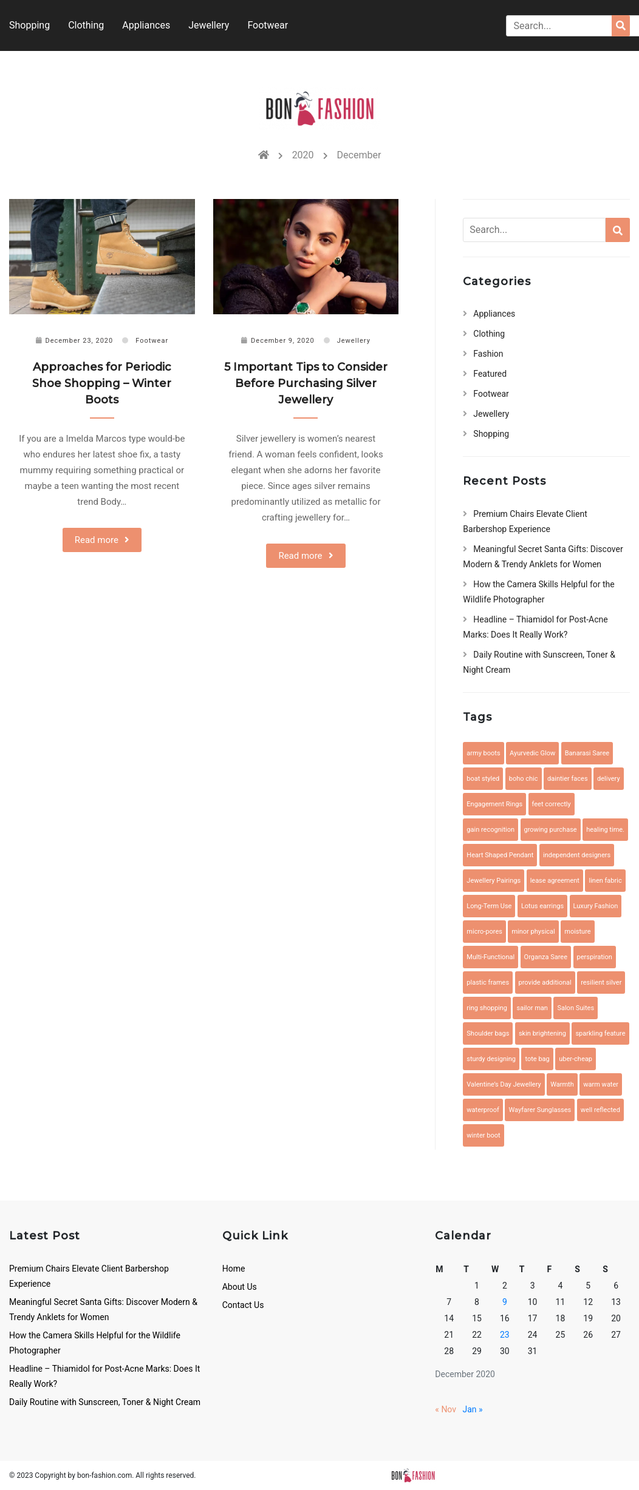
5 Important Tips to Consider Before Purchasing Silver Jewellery (306, 383)
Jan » (473, 1409)
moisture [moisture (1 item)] (577, 931)
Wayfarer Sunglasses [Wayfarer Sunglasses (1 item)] (539, 1110)
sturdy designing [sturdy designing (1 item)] (491, 1059)
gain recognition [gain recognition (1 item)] (490, 830)
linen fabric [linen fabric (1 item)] (605, 881)
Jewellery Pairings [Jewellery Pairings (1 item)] (493, 881)
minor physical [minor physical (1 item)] (533, 931)
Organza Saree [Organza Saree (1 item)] (545, 957)
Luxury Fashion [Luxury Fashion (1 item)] (595, 906)
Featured (490, 374)
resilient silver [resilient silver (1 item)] (601, 982)
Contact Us (243, 1305)
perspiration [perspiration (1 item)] (594, 957)
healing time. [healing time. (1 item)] (605, 830)
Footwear (267, 25)
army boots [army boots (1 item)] (483, 753)
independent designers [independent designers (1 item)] (576, 855)
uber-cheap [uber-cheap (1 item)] (575, 1059)
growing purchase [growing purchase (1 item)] (550, 830)
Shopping (29, 25)
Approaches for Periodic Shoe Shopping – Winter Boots (101, 383)
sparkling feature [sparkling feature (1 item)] (600, 1033)
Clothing (86, 25)
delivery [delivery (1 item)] (608, 779)
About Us (239, 1287)
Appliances (146, 25)
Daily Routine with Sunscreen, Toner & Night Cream (104, 1402)
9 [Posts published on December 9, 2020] (504, 1302)
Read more (96, 539)
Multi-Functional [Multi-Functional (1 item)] (490, 957)
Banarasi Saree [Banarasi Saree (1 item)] (587, 753)
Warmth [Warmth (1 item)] (562, 1084)
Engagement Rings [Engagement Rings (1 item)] (494, 804)
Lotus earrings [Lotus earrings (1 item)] (542, 906)
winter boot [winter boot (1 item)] (483, 1135)
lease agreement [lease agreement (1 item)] (554, 881)
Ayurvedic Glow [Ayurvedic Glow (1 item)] (532, 753)
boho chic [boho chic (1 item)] (523, 779)
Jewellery (208, 25)
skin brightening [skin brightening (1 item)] (542, 1033)
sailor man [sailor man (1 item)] (531, 1008)
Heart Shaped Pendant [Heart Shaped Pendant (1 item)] (499, 855)
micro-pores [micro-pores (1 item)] (484, 931)
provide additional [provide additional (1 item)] (545, 982)
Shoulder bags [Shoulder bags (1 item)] (487, 1033)
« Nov (445, 1409)
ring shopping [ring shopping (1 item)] (486, 1008)
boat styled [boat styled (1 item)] (482, 779)
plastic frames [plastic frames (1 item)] (487, 982)
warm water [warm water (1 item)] (600, 1084)
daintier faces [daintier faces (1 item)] (567, 779)
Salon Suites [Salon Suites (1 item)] (575, 1008)
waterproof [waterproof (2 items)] (482, 1110)
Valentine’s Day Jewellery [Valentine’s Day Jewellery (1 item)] (503, 1084)
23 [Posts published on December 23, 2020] (505, 1335)
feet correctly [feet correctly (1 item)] (551, 804)
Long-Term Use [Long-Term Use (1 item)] (488, 906)
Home (233, 1268)
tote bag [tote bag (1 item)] (537, 1059)
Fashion (488, 354)
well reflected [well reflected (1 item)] (600, 1110)
